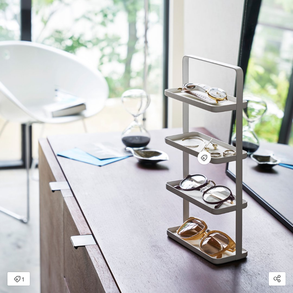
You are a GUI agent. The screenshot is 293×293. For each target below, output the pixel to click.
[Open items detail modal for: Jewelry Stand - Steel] (204, 157)
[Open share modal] (277, 279)
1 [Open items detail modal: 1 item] (19, 279)
